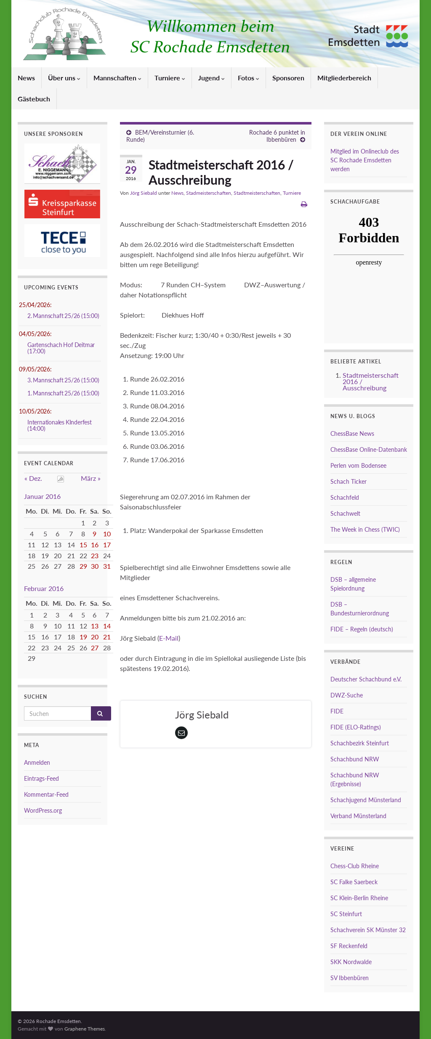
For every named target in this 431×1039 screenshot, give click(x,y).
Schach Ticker (348, 481)
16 (94, 545)
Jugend (211, 78)
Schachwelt (345, 513)
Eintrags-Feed (41, 778)
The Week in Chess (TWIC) (365, 529)
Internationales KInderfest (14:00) (59, 425)
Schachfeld (344, 497)
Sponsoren (288, 78)
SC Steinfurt (346, 913)
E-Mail (168, 638)
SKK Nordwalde (351, 961)
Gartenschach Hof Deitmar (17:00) (61, 348)
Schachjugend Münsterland (365, 799)
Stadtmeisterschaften (257, 193)
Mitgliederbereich (344, 78)
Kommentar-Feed (46, 794)
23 (94, 555)
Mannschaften (117, 78)
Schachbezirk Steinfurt (359, 743)
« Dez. (33, 478)
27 (94, 648)
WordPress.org (43, 810)
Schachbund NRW (354, 759)
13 (94, 626)
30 (94, 566)
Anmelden (37, 762)
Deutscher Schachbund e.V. (366, 679)
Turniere (169, 78)
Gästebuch (34, 99)
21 (107, 637)
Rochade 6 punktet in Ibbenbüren (277, 136)
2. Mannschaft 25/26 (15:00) (63, 315)
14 (107, 626)
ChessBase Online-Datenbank (368, 449)
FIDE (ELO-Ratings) (355, 727)
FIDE (336, 711)
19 (83, 637)
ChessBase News (352, 433)
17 (107, 545)
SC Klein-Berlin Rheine (359, 897)
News (26, 78)
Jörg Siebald (143, 193)
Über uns (64, 78)
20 (94, 637)
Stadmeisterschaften (208, 193)
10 (107, 534)
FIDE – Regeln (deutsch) (361, 629)
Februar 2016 (44, 588)
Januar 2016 (42, 496)
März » (91, 478)
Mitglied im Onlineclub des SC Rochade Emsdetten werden (364, 160)
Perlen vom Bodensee (358, 465)
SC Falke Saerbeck (354, 881)
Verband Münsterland (358, 815)
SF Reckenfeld (348, 945)
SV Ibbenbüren (349, 977)
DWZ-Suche (346, 695)
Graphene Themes (84, 1029)
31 (107, 566)
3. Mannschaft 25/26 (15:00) (63, 380)
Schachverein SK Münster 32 (368, 929)
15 (83, 545)
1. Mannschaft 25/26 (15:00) (63, 393)
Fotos (248, 78)
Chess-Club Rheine (354, 865)
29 (83, 566)
